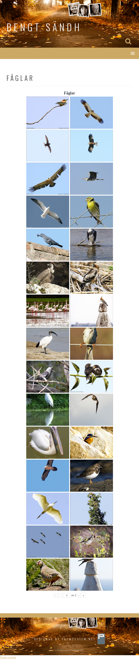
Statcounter (8, 657)
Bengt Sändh (44, 27)
